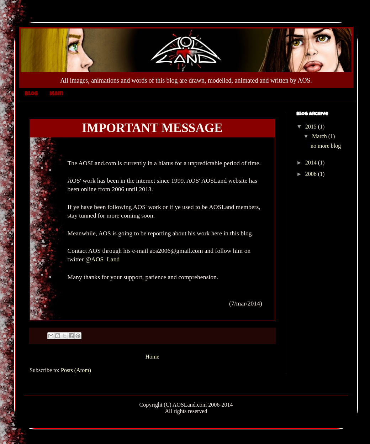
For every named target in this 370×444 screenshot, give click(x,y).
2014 (311, 163)
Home (152, 357)
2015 (311, 127)
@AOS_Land (102, 259)
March (320, 136)
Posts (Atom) (76, 370)
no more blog (326, 146)
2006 (311, 174)
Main (56, 94)
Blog (31, 94)
